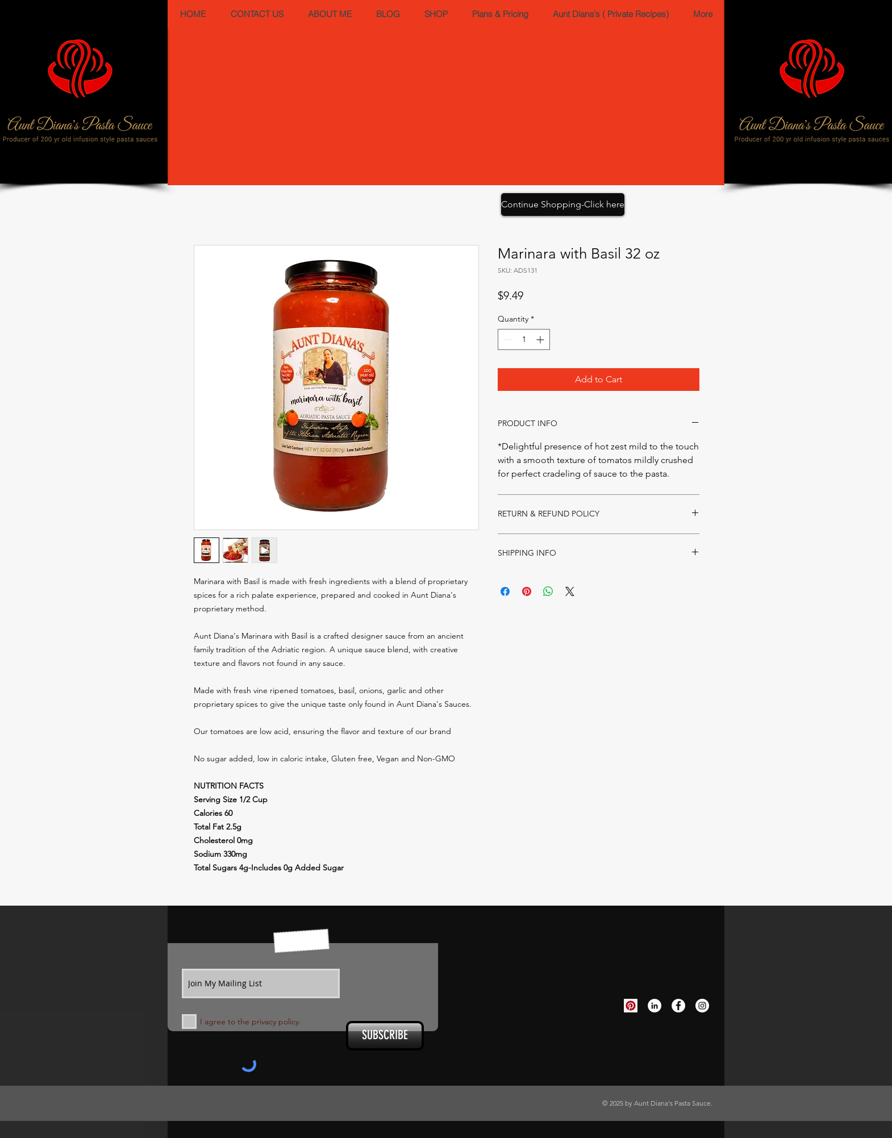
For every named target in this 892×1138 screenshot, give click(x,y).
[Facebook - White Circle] (678, 1005)
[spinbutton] (524, 339)
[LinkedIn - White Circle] (654, 1005)
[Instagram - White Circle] (702, 1005)
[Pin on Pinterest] (526, 591)
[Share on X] (570, 591)
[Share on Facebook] (505, 591)
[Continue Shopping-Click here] (562, 204)
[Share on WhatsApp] (548, 591)
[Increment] (541, 339)
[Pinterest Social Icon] (630, 1005)
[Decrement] (506, 339)
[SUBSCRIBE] (385, 1036)
